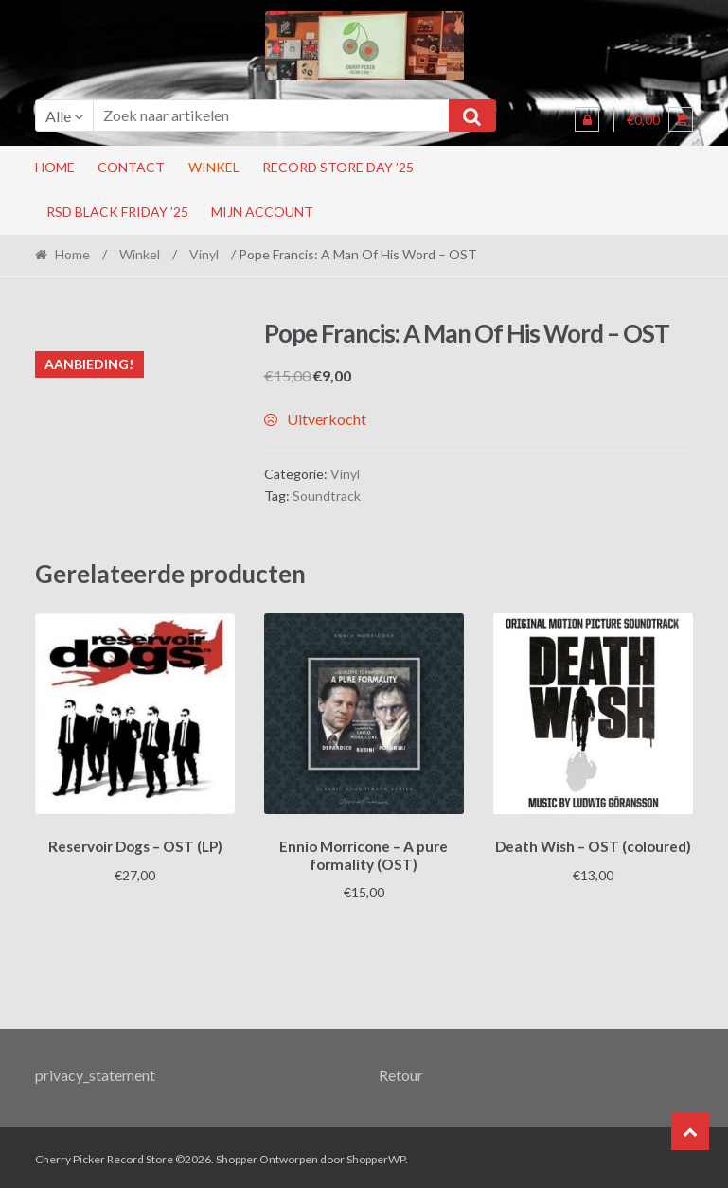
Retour (401, 1072)
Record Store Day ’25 (338, 167)
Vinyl (204, 254)
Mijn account (262, 212)
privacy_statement (95, 1072)
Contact (131, 167)
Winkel (214, 167)
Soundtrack (327, 496)
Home (55, 167)
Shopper (236, 1156)
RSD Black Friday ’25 (117, 212)
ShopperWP (375, 1156)
